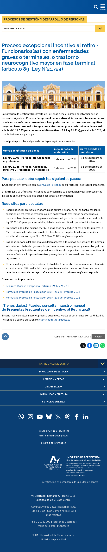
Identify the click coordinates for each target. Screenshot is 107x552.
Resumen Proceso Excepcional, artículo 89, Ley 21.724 (37, 286)
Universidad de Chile (51, 535)
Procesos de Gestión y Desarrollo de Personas (44, 19)
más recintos (53, 514)
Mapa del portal (47, 525)
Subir (5, 336)
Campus (35, 506)
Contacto (63, 525)
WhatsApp (102, 345)
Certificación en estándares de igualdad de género (70, 482)
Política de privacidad (53, 539)
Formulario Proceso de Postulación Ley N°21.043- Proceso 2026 (43, 291)
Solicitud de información (53, 442)
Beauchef (63, 506)
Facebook (89, 345)
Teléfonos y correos (63, 521)
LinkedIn (96, 345)
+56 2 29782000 (40, 521)
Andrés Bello (48, 506)
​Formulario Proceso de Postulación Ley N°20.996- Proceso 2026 (43, 297)
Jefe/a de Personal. (50, 184)
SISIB (35, 535)
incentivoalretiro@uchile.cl (54, 319)
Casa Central (64, 499)
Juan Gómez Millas (58, 510)
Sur (72, 510)
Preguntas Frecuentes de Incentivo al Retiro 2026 (48, 309)
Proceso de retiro (15, 28)
